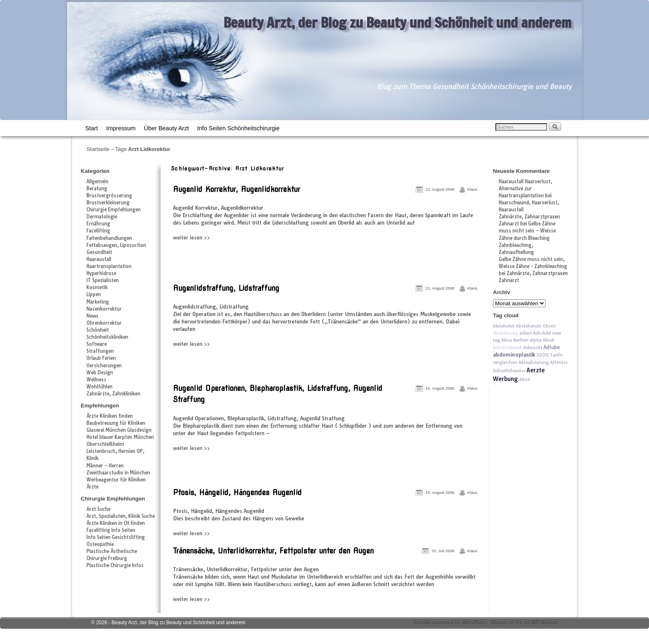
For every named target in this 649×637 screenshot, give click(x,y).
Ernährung (98, 224)
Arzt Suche (99, 509)
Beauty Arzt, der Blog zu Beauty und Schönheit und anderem (398, 22)
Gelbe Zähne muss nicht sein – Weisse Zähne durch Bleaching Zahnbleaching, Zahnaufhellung (527, 238)
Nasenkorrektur (104, 309)
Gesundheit (99, 252)
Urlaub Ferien (101, 358)
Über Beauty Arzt (166, 128)
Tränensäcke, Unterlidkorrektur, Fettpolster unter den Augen (273, 550)
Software (97, 344)
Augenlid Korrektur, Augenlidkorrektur (236, 189)
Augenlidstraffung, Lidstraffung (226, 288)
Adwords (532, 347)
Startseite (98, 149)
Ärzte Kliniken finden (110, 416)
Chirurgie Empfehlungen (114, 210)
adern (525, 333)
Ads (537, 333)
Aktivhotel (503, 326)
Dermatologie (102, 217)
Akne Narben (515, 340)
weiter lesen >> (191, 238)
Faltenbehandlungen (109, 238)
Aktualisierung (534, 362)
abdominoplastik (514, 355)
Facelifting (98, 231)
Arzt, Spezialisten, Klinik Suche (121, 516)
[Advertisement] (268, 259)
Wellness (96, 380)
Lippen (94, 294)
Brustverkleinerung (108, 203)
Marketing (98, 302)
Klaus (472, 189)
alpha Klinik (542, 340)
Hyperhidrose (101, 273)
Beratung (97, 189)
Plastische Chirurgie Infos (115, 565)
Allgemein (97, 181)
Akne (524, 379)
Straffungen (100, 351)
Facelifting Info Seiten (111, 530)
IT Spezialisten (103, 280)
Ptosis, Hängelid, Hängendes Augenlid (237, 492)
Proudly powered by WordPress (450, 622)
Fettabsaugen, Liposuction (116, 245)
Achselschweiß (507, 347)
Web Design (100, 373)
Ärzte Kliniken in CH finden (116, 523)
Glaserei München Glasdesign (119, 430)
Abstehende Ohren (536, 326)
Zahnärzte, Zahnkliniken (113, 394)
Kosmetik (97, 287)
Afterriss (558, 362)
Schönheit (98, 330)
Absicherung (505, 333)
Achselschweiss (509, 371)
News (93, 316)
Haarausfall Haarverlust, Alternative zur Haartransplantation (525, 189)
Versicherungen (104, 366)
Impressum (120, 128)
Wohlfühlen (100, 387)
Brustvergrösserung (109, 196)
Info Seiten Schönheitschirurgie (238, 128)
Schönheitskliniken (107, 337)
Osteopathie (100, 544)
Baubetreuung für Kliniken (116, 423)
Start (91, 128)
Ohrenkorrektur (104, 323)
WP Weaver (544, 622)
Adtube (551, 347)
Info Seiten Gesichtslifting (116, 537)
